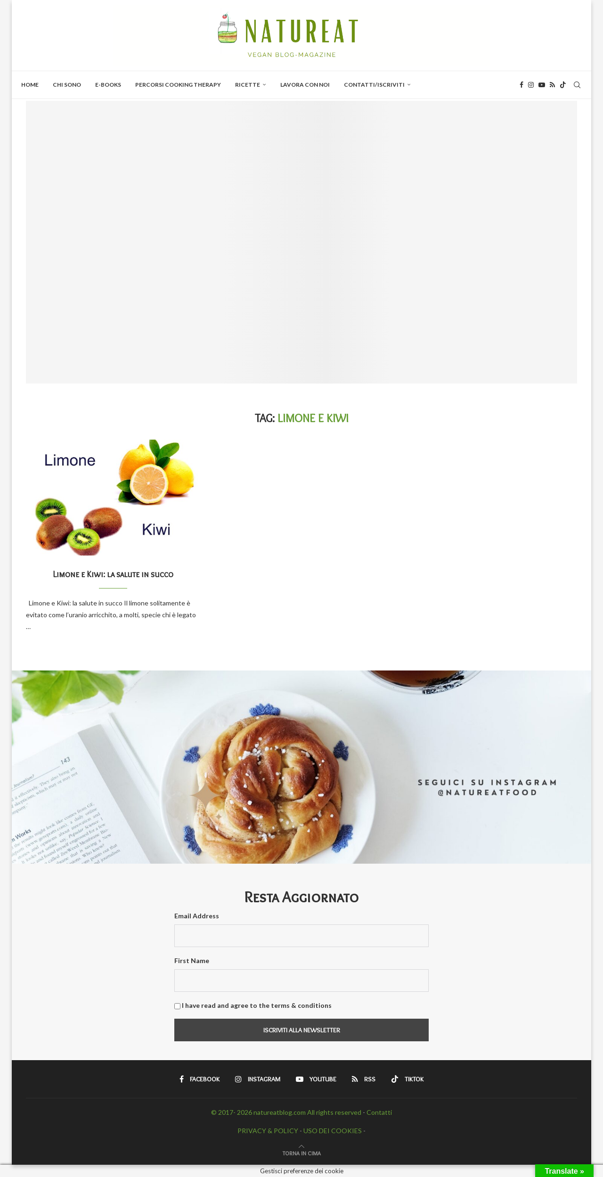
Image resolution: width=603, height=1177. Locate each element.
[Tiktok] (563, 84)
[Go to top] (302, 1153)
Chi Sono (67, 84)
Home (30, 84)
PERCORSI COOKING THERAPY (178, 84)
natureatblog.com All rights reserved (307, 1112)
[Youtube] (541, 84)
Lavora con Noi (305, 84)
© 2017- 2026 (232, 1112)
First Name (191, 960)
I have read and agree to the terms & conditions (257, 1005)
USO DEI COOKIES (332, 1131)
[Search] (577, 84)
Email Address (196, 916)
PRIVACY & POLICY (267, 1131)
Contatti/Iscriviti (374, 84)
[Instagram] (531, 84)
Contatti (379, 1112)
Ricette (247, 84)
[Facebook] (521, 84)
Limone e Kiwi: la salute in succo (113, 574)
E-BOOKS (108, 84)
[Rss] (552, 84)
